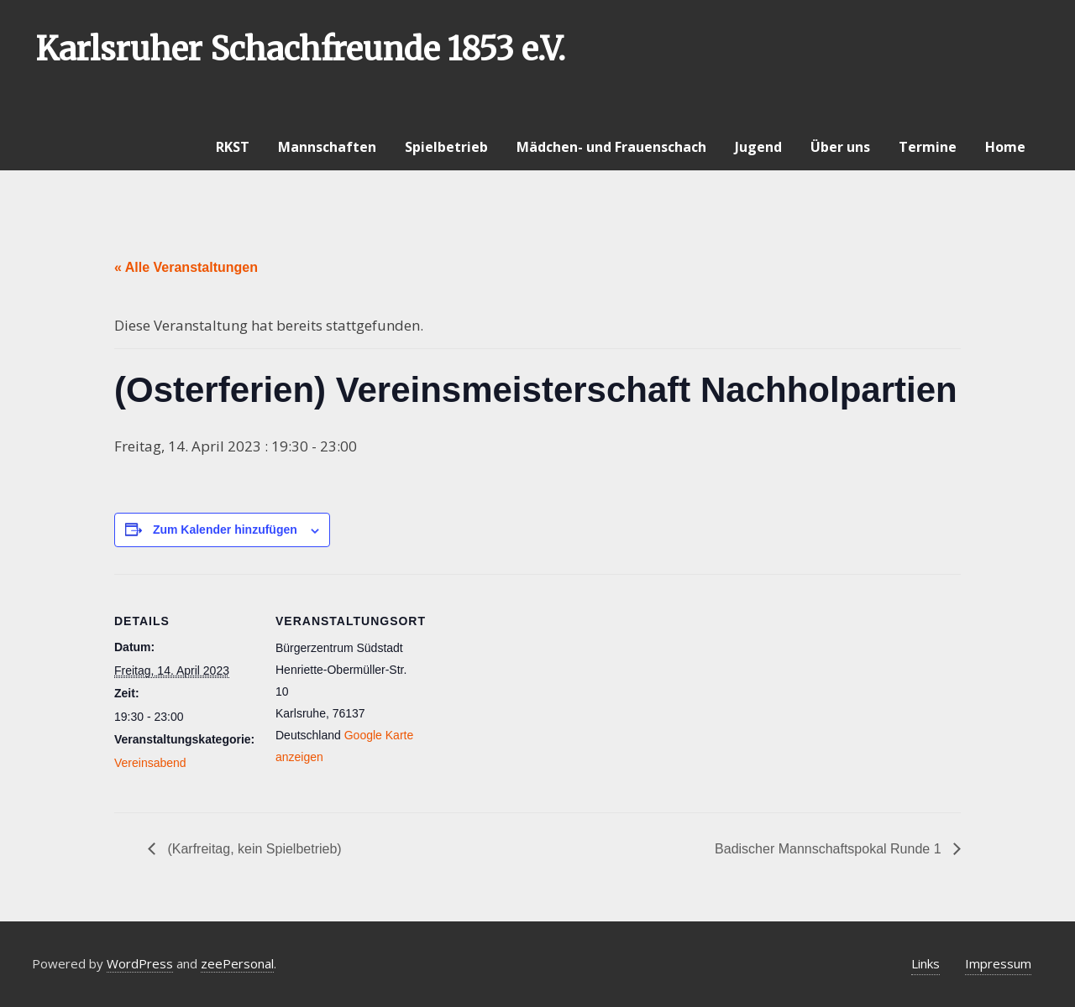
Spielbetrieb (446, 147)
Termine (928, 147)
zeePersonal (237, 963)
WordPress (140, 963)
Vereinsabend (150, 763)
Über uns (840, 147)
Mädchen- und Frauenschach (611, 147)
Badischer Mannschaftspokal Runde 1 (830, 849)
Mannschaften (327, 147)
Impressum (998, 963)
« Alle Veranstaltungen (186, 267)
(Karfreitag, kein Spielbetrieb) (253, 849)
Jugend (758, 147)
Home (1005, 147)
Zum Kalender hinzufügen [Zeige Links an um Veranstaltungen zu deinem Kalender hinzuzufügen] (225, 529)
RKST (232, 147)
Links (925, 963)
